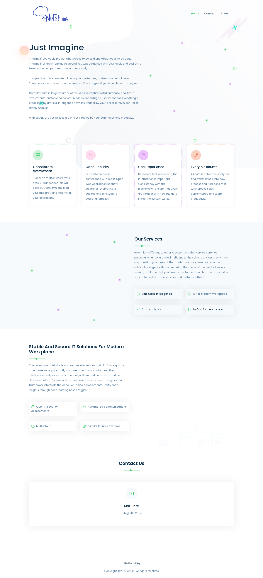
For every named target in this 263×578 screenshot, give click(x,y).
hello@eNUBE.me (131, 513)
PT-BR (225, 13)
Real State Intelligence (154, 294)
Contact (210, 13)
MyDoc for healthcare (205, 309)
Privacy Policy (131, 563)
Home (195, 13)
